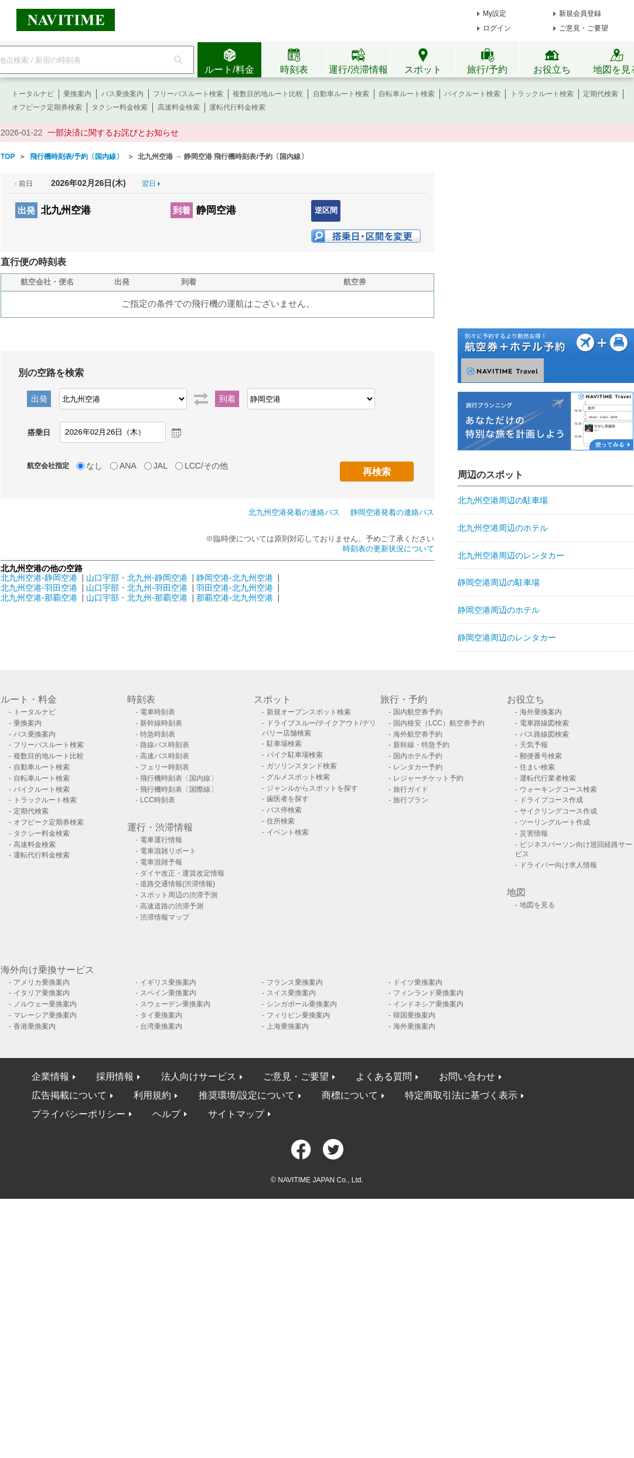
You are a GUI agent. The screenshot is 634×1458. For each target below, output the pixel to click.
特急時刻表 (157, 734)
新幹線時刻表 (161, 723)
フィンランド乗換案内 (428, 993)
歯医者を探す (288, 799)
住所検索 (281, 821)
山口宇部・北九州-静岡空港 (137, 577)
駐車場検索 (284, 744)
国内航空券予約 (417, 712)
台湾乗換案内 (161, 1026)
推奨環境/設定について (247, 1095)
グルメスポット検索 (298, 777)
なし (94, 465)
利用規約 (152, 1095)
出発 (26, 210)
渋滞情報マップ (164, 917)
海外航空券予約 (417, 734)
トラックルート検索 (542, 94)
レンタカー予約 (417, 767)
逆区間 (326, 210)
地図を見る (537, 905)
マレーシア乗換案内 (45, 1015)
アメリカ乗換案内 (41, 982)
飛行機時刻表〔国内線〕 (178, 778)
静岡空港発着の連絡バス (392, 512)
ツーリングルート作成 (555, 822)
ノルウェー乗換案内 (45, 1004)
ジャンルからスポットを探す (312, 788)
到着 (181, 210)
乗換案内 (77, 94)
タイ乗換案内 (161, 1015)
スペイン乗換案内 (168, 993)
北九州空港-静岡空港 (39, 577)
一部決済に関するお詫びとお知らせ (113, 132)
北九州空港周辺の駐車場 (503, 500)
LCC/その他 (206, 465)
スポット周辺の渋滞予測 (178, 895)
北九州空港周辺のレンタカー (511, 555)
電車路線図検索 (544, 723)
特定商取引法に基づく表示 (461, 1095)
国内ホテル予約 (417, 756)
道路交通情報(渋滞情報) (177, 884)
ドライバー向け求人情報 (558, 865)
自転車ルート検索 (407, 94)
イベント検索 (288, 832)
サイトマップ (236, 1114)
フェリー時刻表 (164, 767)
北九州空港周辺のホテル (503, 528)
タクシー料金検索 (119, 107)
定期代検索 (600, 94)
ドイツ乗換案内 (417, 982)
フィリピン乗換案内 (298, 1015)
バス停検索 (284, 810)
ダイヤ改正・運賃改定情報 (182, 873)
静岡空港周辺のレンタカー (507, 637)
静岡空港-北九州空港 (234, 577)
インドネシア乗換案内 (428, 1004)
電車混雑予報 (161, 862)
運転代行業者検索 (548, 778)
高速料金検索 (179, 107)
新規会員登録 (580, 13)
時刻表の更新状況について (388, 548)
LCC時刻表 (157, 800)
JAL (161, 465)
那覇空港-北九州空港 (234, 597)
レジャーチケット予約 (428, 778)
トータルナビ (33, 94)
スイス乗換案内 (291, 993)
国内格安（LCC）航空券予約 (439, 723)
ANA (128, 465)
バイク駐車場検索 (295, 755)
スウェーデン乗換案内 (175, 1004)
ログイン (497, 28)
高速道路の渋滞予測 (171, 906)
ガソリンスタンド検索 (302, 766)
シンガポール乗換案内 (302, 1004)
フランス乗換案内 (295, 982)
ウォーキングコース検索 (558, 789)
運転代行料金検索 (237, 107)
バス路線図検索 (544, 734)
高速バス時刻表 (164, 756)
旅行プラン (410, 800)
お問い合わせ (467, 1076)
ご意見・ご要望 (583, 28)
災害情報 (534, 833)
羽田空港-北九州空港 (234, 587)
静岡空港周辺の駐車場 (499, 582)
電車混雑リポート (168, 851)
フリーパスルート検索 (188, 94)
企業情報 (50, 1076)
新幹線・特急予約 (421, 745)
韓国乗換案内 (414, 1015)
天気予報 (534, 745)
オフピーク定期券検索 (47, 107)
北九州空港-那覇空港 (39, 597)
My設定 (494, 13)
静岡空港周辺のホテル (499, 610)
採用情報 (115, 1076)
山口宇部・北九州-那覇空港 (137, 597)
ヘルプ (166, 1114)
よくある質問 (384, 1076)
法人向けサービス (198, 1076)
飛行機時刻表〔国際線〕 (178, 789)
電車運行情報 (161, 840)
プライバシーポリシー (78, 1114)
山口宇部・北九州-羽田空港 (137, 587)
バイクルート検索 (472, 94)
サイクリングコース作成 (558, 811)
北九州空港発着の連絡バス (294, 512)
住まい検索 (537, 767)
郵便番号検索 (541, 756)
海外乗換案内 (541, 712)
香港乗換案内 (34, 1026)
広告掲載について (69, 1095)
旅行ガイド (410, 789)
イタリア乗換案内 (41, 993)
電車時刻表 (157, 712)
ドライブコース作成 (551, 800)
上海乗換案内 (288, 1026)
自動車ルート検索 (341, 94)
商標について (350, 1095)
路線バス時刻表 (164, 745)
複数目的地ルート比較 (268, 94)
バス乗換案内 (122, 94)
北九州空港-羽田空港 (39, 587)
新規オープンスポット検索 (309, 712)
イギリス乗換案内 (168, 982)
